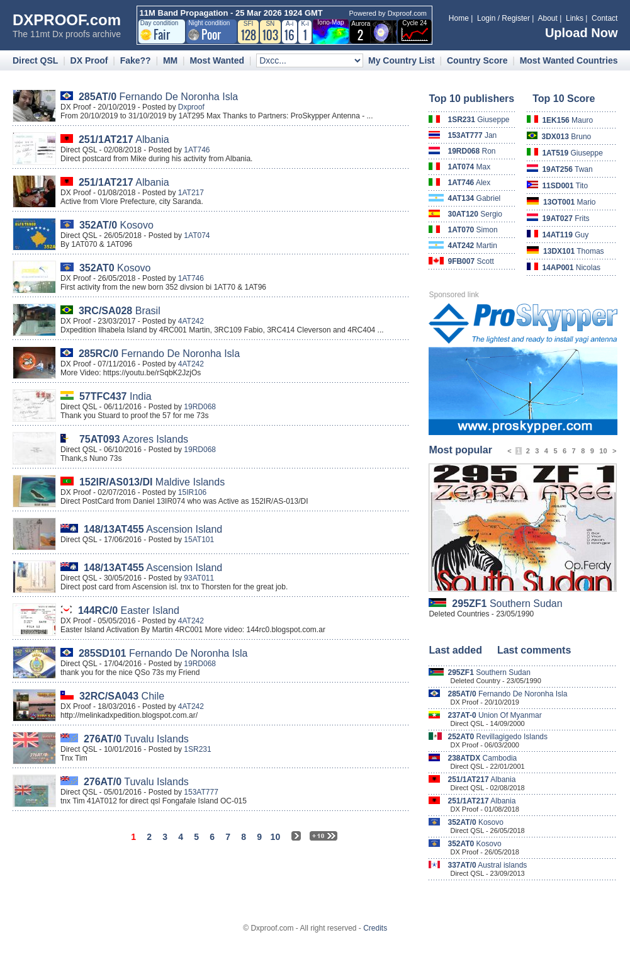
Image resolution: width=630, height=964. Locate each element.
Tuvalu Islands (136, 739)
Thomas (573, 251)
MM (170, 60)
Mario (569, 202)
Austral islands (487, 865)
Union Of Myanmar (494, 715)
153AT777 (201, 792)
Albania (124, 139)
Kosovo (116, 225)
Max (468, 166)
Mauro (567, 120)
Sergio (474, 214)
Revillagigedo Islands (497, 736)
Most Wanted (216, 60)
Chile (121, 696)
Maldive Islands (152, 482)
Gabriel (473, 198)
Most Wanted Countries (569, 60)
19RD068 (200, 406)
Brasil (119, 310)
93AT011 (199, 578)
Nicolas (571, 267)
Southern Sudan (507, 603)
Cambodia (482, 758)
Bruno (567, 136)
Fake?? (135, 60)
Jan (472, 135)
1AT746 (197, 149)
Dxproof (191, 107)
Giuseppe (478, 119)
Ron (471, 151)
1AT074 (197, 235)
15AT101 (199, 539)
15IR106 (192, 492)
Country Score (477, 60)
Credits (375, 928)
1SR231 (197, 749)
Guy (565, 234)
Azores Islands (133, 439)
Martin (472, 245)
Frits (565, 218)
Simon (472, 229)
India (115, 396)
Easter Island (128, 610)
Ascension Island (153, 529)
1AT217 (191, 192)
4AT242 (191, 321)
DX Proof (89, 60)
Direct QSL (35, 60)
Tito (565, 185)
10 (603, 451)
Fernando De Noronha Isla (158, 96)
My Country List (401, 60)
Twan (567, 169)
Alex (468, 182)
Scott (470, 261)
